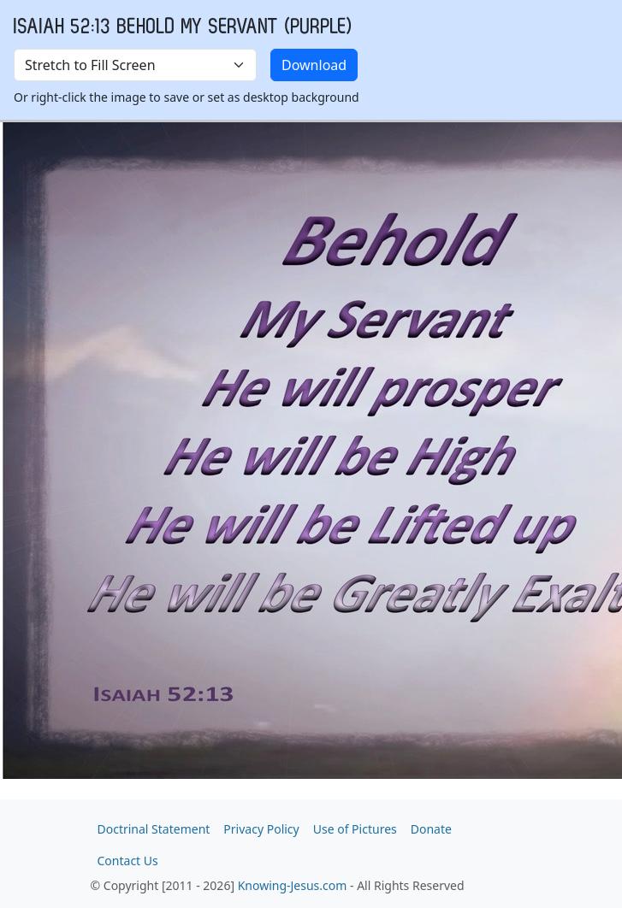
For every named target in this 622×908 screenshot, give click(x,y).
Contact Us (128, 860)
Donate (431, 829)
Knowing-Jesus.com (292, 885)
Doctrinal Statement (154, 829)
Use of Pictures (355, 829)
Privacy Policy (261, 829)
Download (314, 65)
